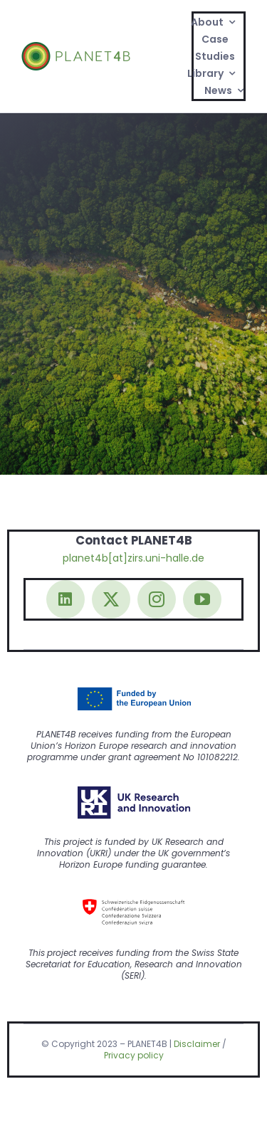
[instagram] (156, 599)
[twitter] (111, 599)
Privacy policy (134, 1055)
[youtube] (202, 599)
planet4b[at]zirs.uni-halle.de (133, 558)
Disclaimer (197, 1044)
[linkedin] (65, 599)
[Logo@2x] (75, 47)
